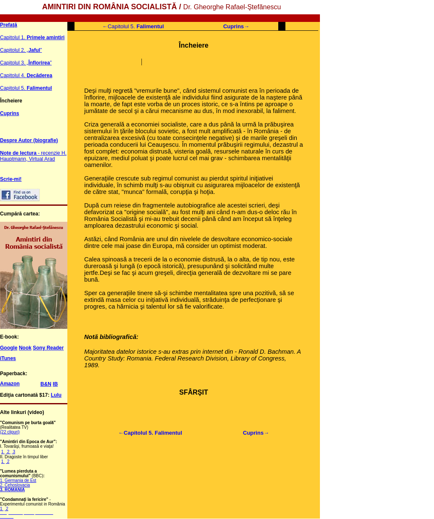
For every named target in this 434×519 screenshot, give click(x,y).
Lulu (56, 395)
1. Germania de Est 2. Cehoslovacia (18, 482)
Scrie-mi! (10, 179)
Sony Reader (48, 348)
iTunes (8, 358)
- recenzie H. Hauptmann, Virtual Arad (33, 156)
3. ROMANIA (12, 489)
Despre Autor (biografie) (29, 140)
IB (55, 384)
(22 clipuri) (10, 432)
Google (8, 348)
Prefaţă (8, 25)
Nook (25, 348)
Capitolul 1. (32, 37)
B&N (45, 384)
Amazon (10, 383)
